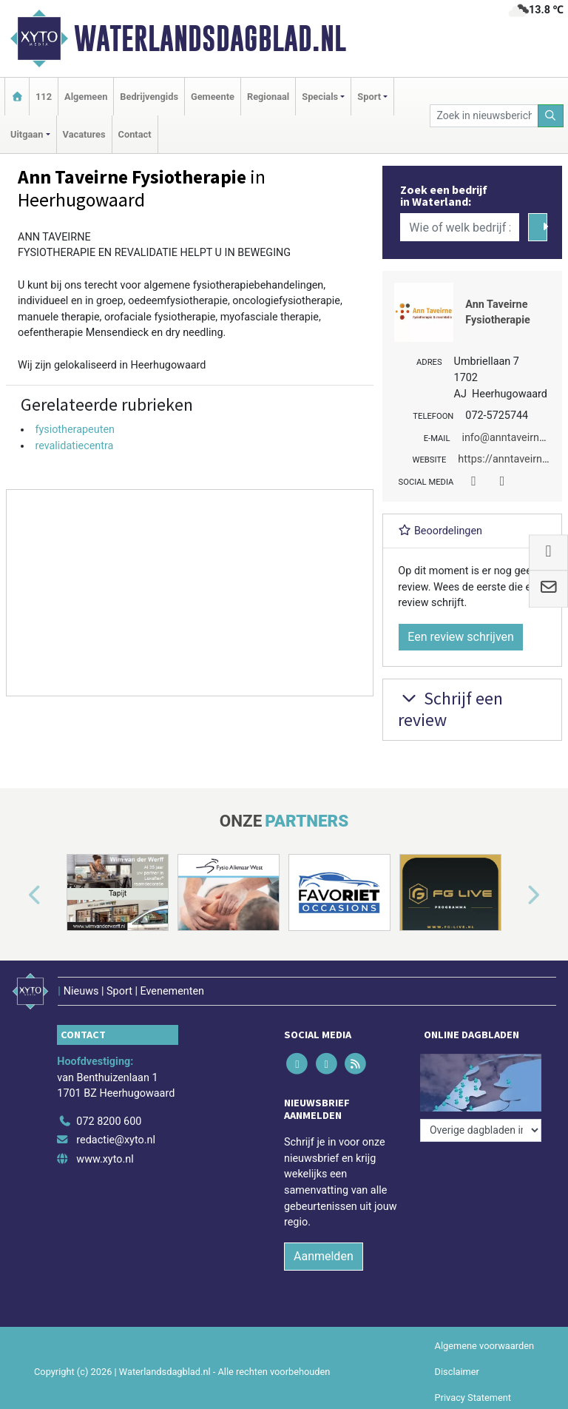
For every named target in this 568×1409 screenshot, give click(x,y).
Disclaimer (457, 1371)
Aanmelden (324, 1256)
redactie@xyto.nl (115, 1140)
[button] (18, 895)
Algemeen (85, 96)
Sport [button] (369, 96)
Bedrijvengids (149, 96)
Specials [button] (320, 96)
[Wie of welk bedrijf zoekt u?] (459, 227)
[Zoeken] (551, 115)
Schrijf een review (450, 709)
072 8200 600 (108, 1121)
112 (44, 96)
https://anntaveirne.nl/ (510, 459)
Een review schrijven (461, 637)
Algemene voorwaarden (484, 1345)
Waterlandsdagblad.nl (210, 38)
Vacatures (84, 134)
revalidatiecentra (74, 446)
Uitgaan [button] (26, 134)
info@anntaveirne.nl (508, 437)
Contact (135, 134)
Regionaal (268, 96)
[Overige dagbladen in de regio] (480, 1130)
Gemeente (212, 96)
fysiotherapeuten (75, 429)
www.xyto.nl (104, 1159)
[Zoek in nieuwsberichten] (484, 115)
